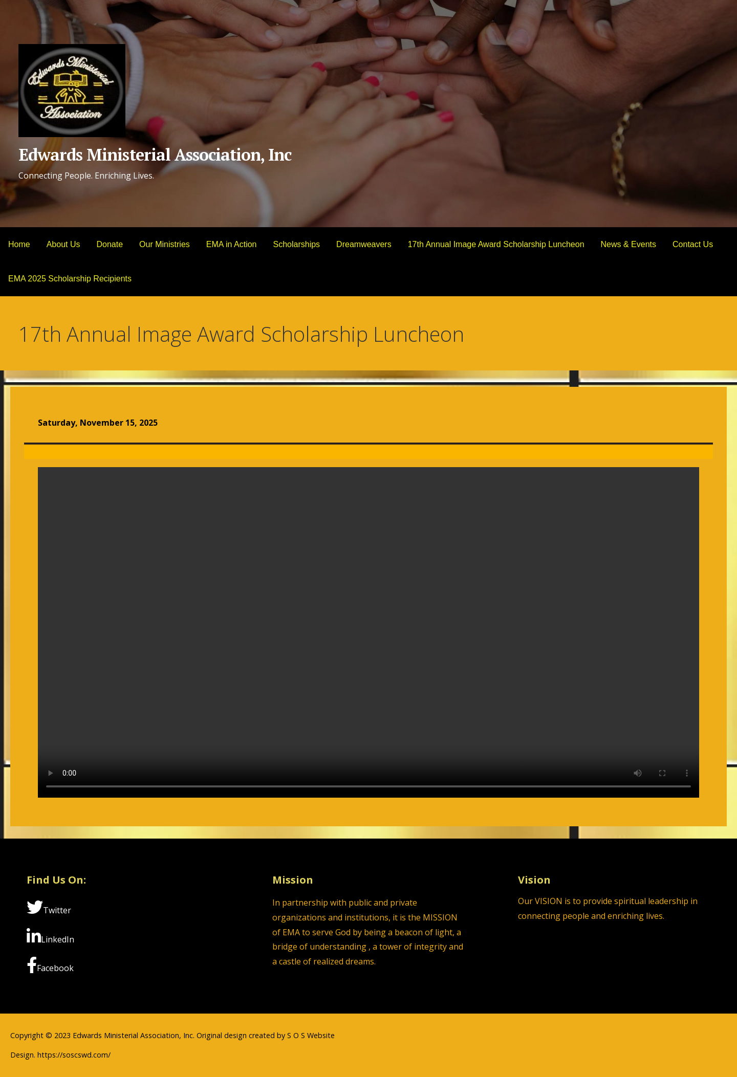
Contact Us (693, 244)
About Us (63, 244)
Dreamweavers (364, 244)
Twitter (49, 907)
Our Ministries (164, 244)
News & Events (628, 244)
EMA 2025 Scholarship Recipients (70, 278)
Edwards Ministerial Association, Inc (154, 154)
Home (19, 244)
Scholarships (296, 244)
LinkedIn (50, 936)
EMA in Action (231, 244)
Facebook (50, 965)
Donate (110, 244)
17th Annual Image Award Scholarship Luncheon (496, 244)
